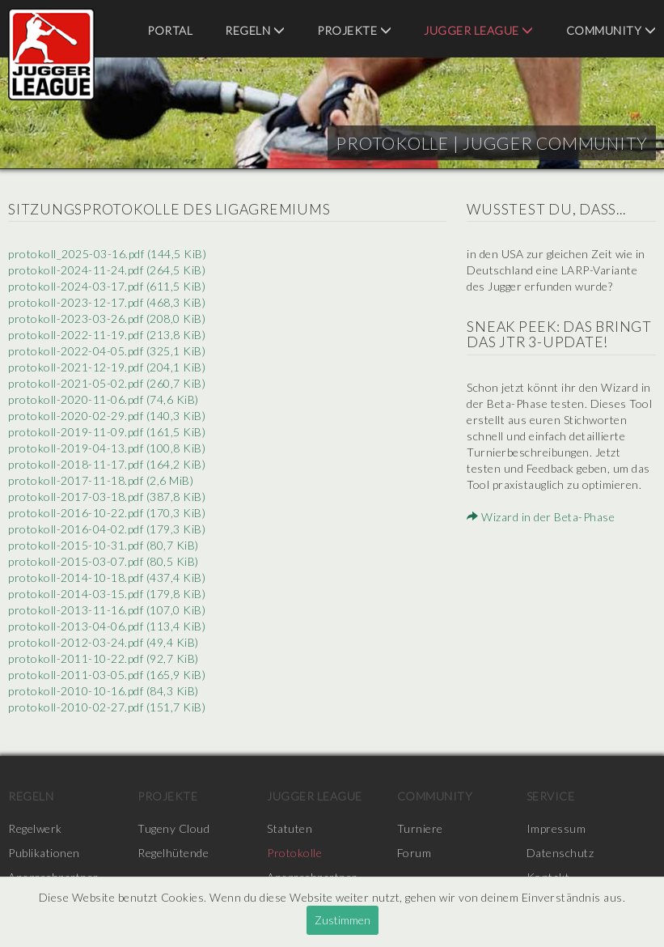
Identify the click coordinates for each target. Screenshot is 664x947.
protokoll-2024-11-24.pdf (106, 270)
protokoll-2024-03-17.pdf (106, 286)
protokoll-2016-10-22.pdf (106, 513)
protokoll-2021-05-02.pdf (106, 383)
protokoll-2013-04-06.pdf (106, 626)
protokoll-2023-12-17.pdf (106, 302)
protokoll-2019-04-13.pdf (106, 448)
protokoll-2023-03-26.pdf (106, 318)
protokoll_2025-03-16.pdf (107, 254)
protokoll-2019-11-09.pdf (106, 432)
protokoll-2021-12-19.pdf (106, 367)
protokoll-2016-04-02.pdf (106, 529)
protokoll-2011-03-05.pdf (106, 675)
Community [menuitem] (611, 30)
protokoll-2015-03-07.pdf (103, 561)
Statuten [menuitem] (289, 828)
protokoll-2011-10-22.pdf (103, 658)
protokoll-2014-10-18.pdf (106, 577)
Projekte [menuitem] (354, 30)
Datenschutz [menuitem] (560, 853)
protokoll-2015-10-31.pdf (103, 545)
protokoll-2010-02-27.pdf (106, 707)
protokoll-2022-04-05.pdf (106, 351)
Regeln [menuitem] (255, 30)
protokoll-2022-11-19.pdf (106, 335)
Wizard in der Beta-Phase (541, 517)
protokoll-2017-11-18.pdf (100, 480)
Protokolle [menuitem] (294, 853)
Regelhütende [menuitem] (173, 853)
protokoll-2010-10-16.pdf (103, 691)
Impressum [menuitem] (556, 828)
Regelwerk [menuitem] (35, 828)
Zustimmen (342, 920)
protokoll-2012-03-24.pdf (103, 642)
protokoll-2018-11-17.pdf (106, 464)
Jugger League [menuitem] (479, 30)
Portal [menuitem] (169, 30)
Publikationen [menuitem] (44, 853)
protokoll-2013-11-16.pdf (106, 610)
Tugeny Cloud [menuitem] (173, 828)
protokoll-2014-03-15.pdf (106, 594)
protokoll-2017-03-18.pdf (106, 496)
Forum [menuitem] (414, 853)
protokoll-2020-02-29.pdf (106, 416)
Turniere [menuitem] (420, 828)
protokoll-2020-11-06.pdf (103, 399)
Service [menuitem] (551, 796)
